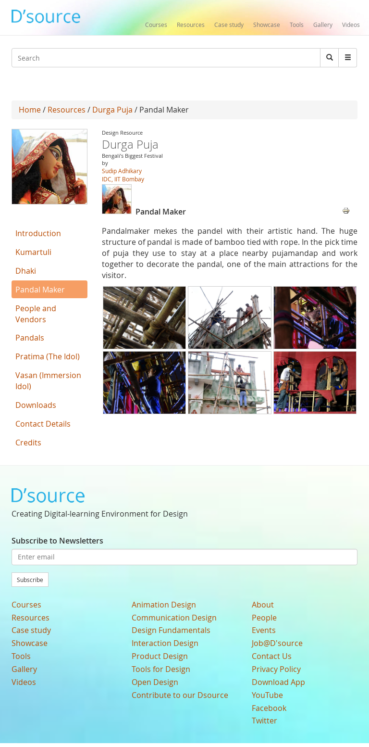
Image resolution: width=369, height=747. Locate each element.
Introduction (38, 233)
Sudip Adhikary (122, 171)
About (263, 604)
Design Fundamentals (171, 630)
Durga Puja (112, 109)
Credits (28, 442)
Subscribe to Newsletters (57, 540)
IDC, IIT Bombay (123, 179)
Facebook (269, 708)
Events (264, 630)
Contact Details (43, 423)
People (264, 617)
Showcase (266, 24)
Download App (278, 682)
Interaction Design (165, 643)
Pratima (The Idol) (47, 356)
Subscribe (30, 579)
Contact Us (272, 656)
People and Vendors (35, 314)
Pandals (29, 337)
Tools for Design (161, 669)
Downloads (35, 405)
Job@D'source (277, 643)
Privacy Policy (276, 669)
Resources (191, 24)
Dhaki (25, 271)
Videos (351, 24)
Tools (297, 24)
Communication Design (174, 617)
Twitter (264, 720)
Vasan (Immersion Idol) (48, 381)
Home (30, 109)
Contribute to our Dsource (180, 695)
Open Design (155, 682)
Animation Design (164, 604)
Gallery (322, 24)
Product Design (160, 656)
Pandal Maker (40, 289)
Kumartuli (33, 252)
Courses (156, 24)
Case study (229, 24)
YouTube (267, 695)
